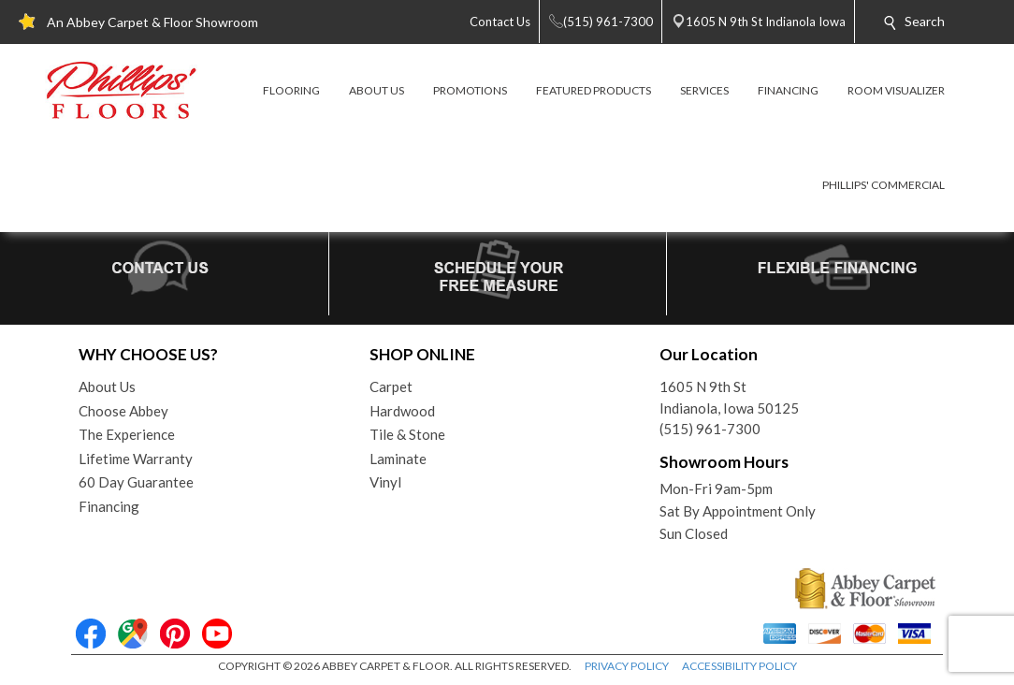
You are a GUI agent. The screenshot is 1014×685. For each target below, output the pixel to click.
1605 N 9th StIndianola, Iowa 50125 (729, 397)
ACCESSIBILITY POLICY (739, 666)
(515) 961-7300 (709, 428)
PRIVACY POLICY (627, 666)
